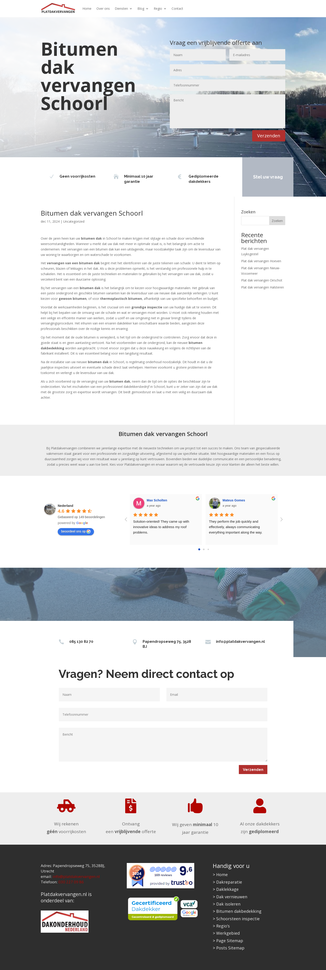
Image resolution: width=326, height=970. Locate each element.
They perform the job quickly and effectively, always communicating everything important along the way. (235, 527)
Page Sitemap (229, 940)
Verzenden (268, 136)
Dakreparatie (229, 882)
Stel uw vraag (263, 177)
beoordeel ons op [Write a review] (76, 531)
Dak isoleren (228, 904)
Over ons (103, 8)
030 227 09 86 (71, 881)
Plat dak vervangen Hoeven (261, 261)
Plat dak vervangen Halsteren (262, 287)
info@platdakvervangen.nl (240, 641)
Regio (158, 8)
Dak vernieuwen (231, 896)
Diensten (121, 8)
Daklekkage (227, 889)
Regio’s (223, 926)
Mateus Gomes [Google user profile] (234, 500)
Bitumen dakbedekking (238, 911)
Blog (140, 8)
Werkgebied (228, 933)
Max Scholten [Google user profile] (157, 500)
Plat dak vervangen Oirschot (261, 280)
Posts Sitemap (230, 948)
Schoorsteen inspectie (238, 918)
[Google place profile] (65, 506)
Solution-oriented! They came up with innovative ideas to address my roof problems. (161, 527)
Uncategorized (73, 221)
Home (86, 8)
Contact (177, 8)
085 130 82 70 (81, 641)
